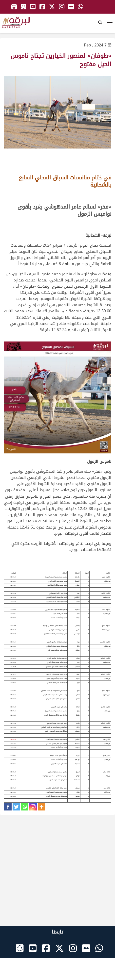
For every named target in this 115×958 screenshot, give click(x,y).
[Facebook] (8, 806)
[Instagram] (33, 806)
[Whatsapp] (24, 806)
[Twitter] (16, 806)
